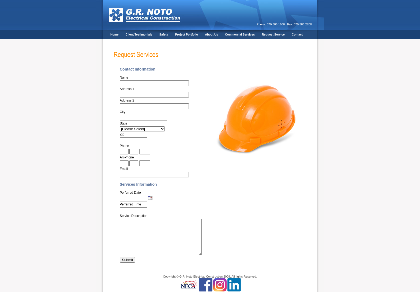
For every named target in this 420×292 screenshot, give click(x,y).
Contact (297, 34)
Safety (163, 34)
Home (114, 34)
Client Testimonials (139, 34)
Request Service (273, 34)
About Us (211, 34)
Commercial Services (240, 34)
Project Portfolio (186, 34)
